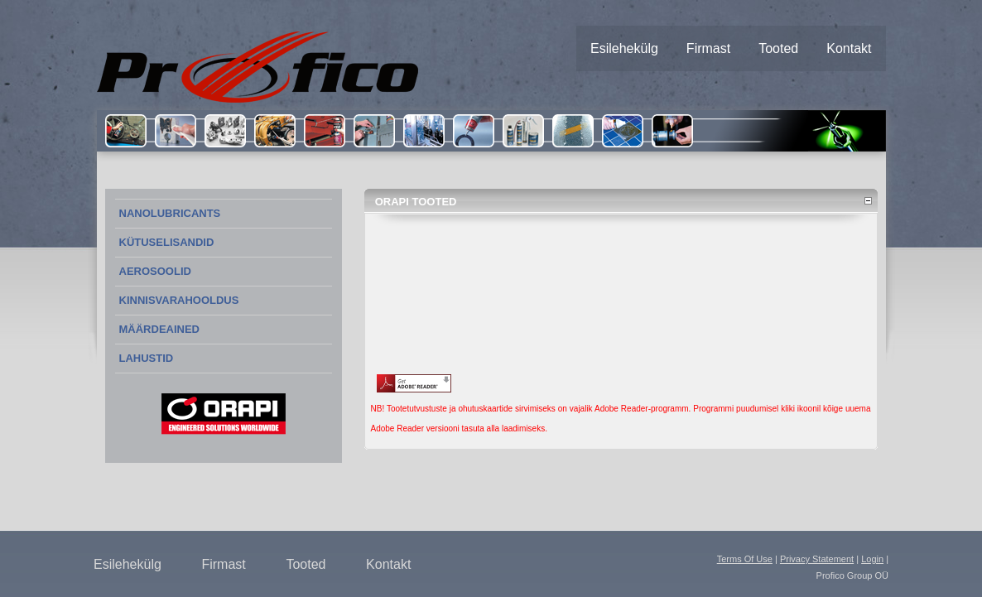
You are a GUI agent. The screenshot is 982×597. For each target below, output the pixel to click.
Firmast (223, 564)
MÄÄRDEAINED (159, 329)
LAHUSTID (146, 358)
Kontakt (388, 564)
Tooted (305, 564)
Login (872, 559)
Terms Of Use (745, 559)
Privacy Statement (817, 559)
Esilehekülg (127, 564)
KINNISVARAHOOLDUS (179, 300)
